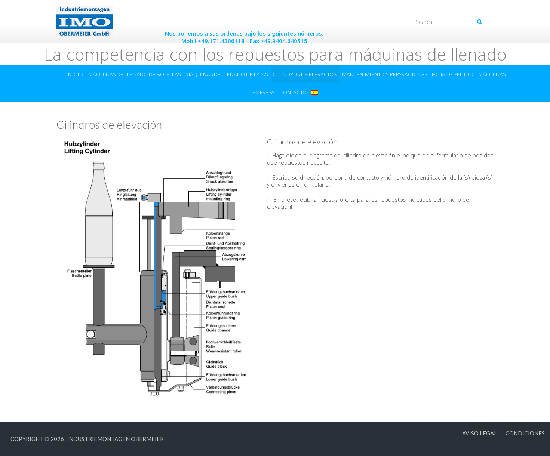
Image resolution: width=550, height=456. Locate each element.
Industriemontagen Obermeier (114, 438)
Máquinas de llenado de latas (226, 74)
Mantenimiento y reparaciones (384, 74)
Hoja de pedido (452, 74)
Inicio (74, 74)
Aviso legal (479, 433)
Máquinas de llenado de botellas (134, 74)
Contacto (293, 92)
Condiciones (525, 433)
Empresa (263, 92)
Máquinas (492, 74)
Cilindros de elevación (305, 74)
